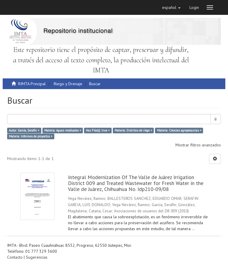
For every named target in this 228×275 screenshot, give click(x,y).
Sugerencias (37, 257)
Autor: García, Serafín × (24, 130)
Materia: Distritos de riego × (133, 130)
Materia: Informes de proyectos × (30, 136)
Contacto (15, 257)
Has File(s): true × (98, 130)
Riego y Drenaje (68, 83)
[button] (171, 7)
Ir (215, 119)
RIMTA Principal (32, 83)
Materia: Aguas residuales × (62, 130)
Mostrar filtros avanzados (198, 145)
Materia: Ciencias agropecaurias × (179, 130)
